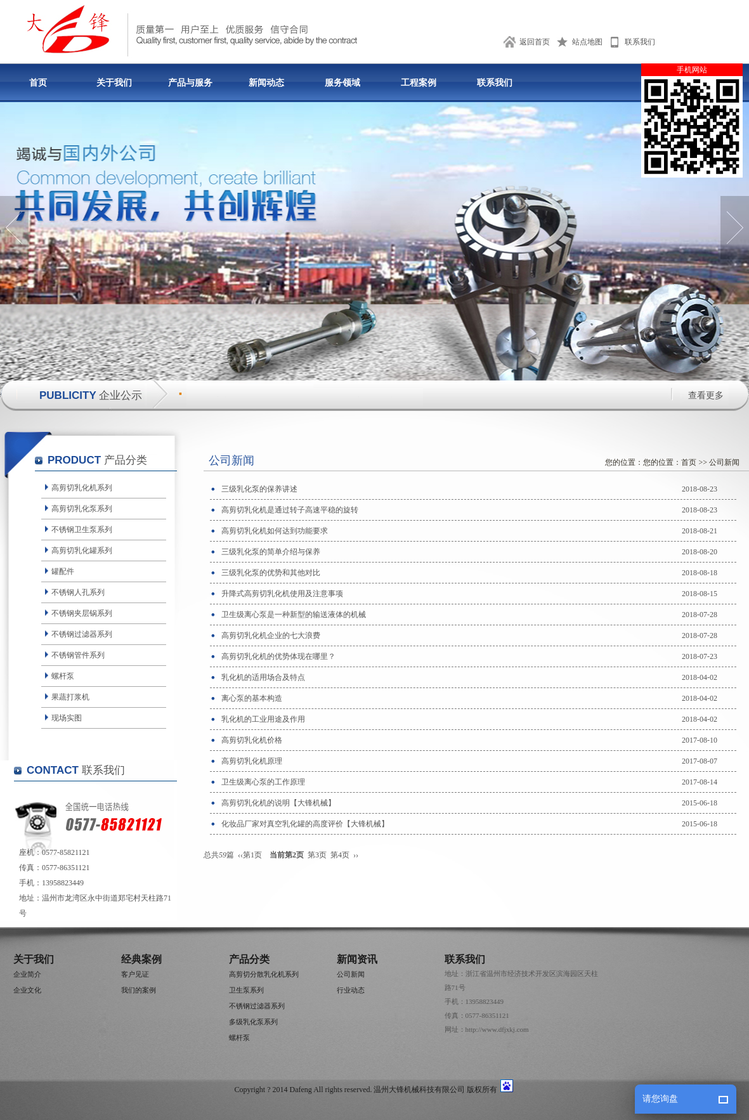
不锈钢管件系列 (78, 655)
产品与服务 (190, 83)
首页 (38, 83)
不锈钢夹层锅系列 (81, 613)
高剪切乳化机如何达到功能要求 (274, 530)
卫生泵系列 (246, 990)
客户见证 (135, 974)
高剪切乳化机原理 (251, 761)
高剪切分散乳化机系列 (264, 974)
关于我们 (114, 83)
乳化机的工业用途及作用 (263, 719)
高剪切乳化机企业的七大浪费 (270, 635)
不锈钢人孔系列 (78, 592)
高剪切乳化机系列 (81, 487)
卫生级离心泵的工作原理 (263, 782)
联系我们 (640, 41)
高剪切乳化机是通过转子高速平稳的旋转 (289, 509)
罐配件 (62, 571)
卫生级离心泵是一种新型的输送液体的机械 (293, 614)
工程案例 (418, 83)
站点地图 (587, 41)
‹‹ (240, 854)
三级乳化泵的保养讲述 (259, 489)
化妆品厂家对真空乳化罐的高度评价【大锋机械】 (305, 823)
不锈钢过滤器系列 (81, 634)
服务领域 (342, 83)
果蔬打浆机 (70, 697)
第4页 (339, 854)
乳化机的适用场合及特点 (263, 677)
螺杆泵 (62, 676)
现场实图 (66, 717)
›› (355, 854)
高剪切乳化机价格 (251, 740)
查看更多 (706, 395)
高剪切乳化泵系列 (81, 508)
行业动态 (351, 990)
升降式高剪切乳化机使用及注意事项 (282, 593)
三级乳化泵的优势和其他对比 (270, 572)
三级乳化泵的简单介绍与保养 (270, 551)
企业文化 (27, 990)
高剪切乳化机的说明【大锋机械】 (278, 802)
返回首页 (534, 41)
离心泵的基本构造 (251, 698)
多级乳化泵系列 (253, 1022)
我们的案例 (138, 990)
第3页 (317, 854)
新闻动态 (266, 83)
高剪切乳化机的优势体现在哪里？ (278, 656)
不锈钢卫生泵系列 (81, 529)
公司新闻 (724, 462)
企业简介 (27, 974)
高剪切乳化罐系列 (81, 550)
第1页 (252, 854)
